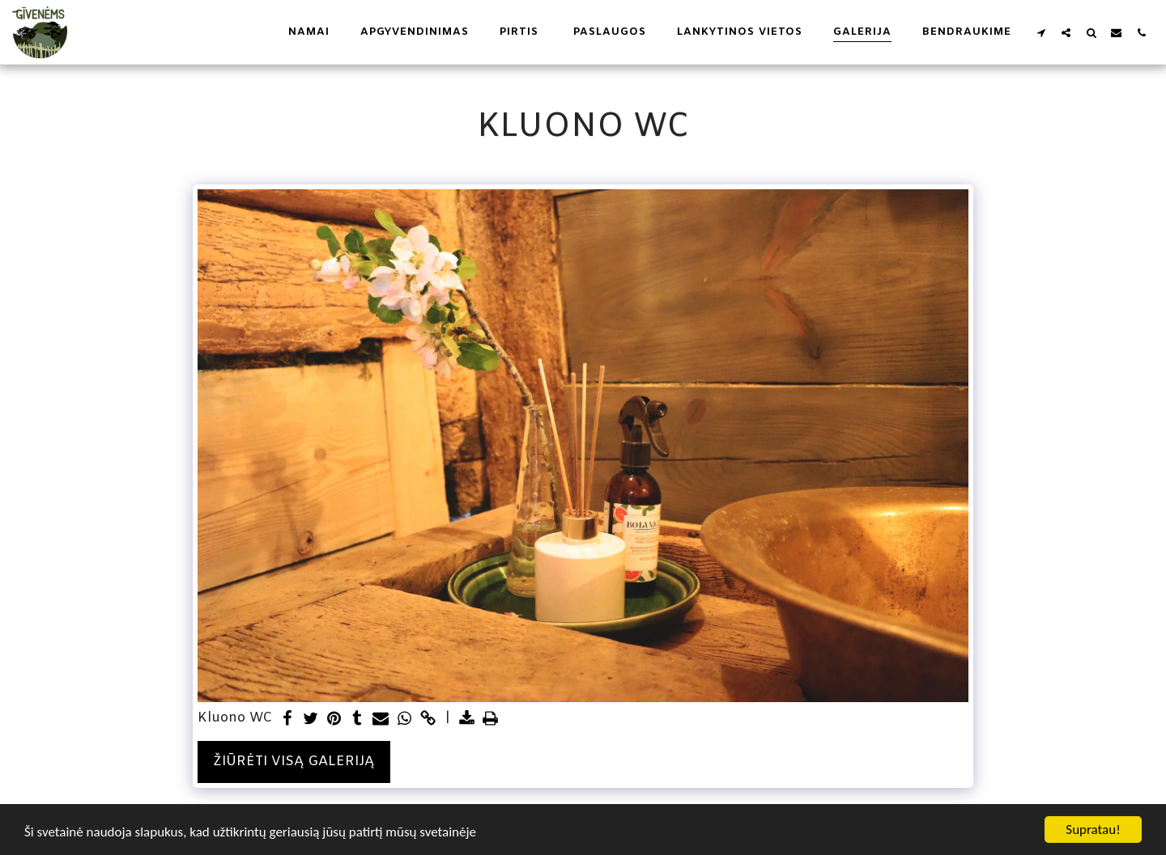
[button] (1041, 32)
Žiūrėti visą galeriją (293, 762)
